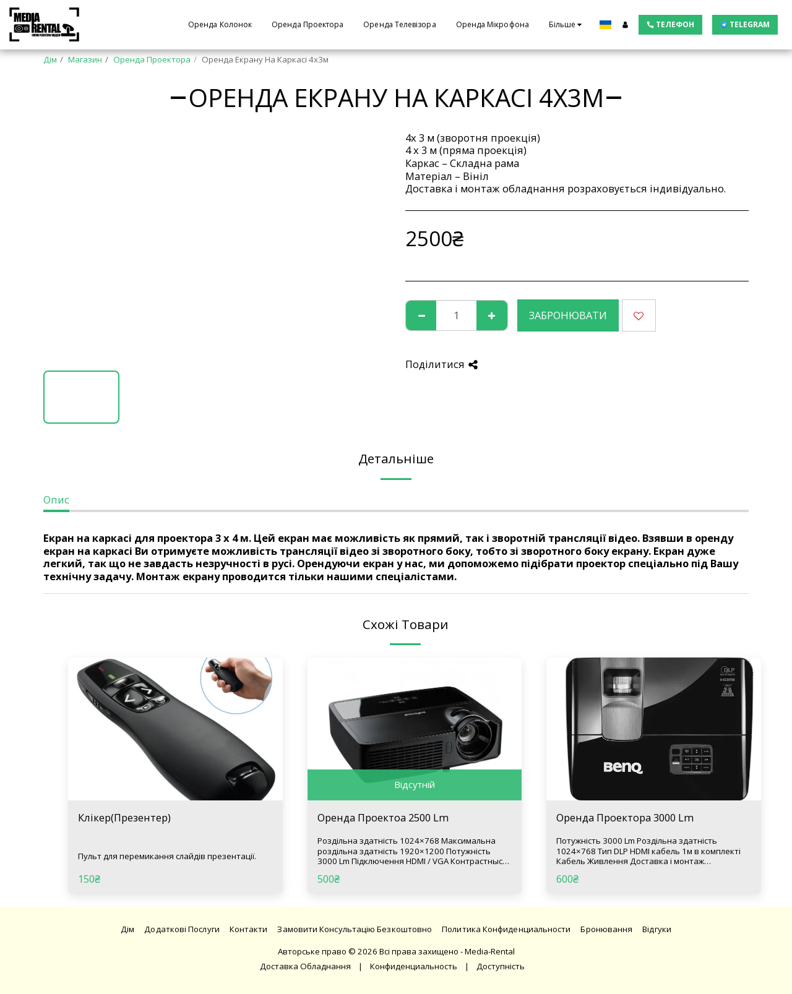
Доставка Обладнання (305, 966)
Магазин (85, 59)
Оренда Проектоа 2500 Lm (383, 817)
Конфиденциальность (413, 966)
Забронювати (568, 315)
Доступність (500, 966)
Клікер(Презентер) (124, 817)
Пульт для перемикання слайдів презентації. (167, 856)
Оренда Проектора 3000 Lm (625, 817)
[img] (175, 729)
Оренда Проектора (152, 59)
